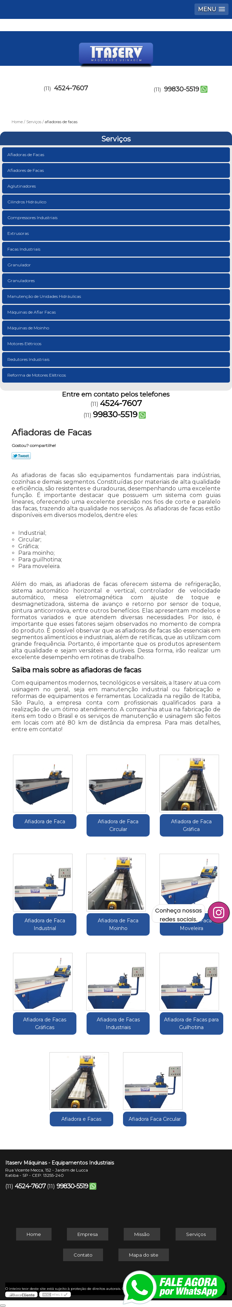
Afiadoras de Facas (26, 154)
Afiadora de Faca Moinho (118, 924)
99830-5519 (181, 89)
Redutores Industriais (28, 359)
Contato (83, 1255)
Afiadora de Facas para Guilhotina (191, 1023)
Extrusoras (18, 233)
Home (34, 1234)
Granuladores (21, 280)
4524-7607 (71, 88)
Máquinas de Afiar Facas (32, 312)
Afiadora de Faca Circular (118, 825)
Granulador (19, 264)
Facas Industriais (24, 249)
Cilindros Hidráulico (27, 201)
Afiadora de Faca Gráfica (191, 825)
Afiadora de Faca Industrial (45, 924)
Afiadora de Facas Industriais (118, 1023)
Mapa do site (143, 1255)
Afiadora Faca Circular (155, 1119)
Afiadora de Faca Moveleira (191, 924)
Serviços (116, 139)
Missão (142, 1234)
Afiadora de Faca (45, 821)
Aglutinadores (22, 186)
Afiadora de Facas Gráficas (44, 1023)
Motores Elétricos (24, 343)
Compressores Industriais (33, 217)
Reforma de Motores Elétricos (37, 375)
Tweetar (21, 455)
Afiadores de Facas (26, 170)
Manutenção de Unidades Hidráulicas (44, 296)
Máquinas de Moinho (28, 327)
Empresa (87, 1234)
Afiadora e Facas (81, 1119)
